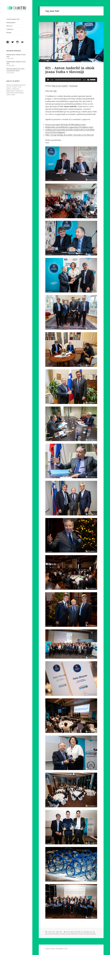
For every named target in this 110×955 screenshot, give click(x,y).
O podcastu (9, 29)
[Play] (48, 80)
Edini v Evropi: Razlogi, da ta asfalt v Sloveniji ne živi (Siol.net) (69, 135)
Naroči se (9, 26)
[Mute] (88, 80)
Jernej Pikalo (55, 934)
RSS (55, 91)
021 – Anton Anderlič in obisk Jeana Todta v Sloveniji (69, 70)
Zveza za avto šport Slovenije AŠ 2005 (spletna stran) (65, 124)
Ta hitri (60, 932)
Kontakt (8, 32)
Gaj (94, 932)
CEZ (82, 932)
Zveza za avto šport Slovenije (87, 934)
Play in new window (60, 86)
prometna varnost (64, 934)
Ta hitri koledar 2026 (12, 19)
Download (73, 86)
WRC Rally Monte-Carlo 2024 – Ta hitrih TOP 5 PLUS (15, 70)
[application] (71, 80)
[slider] (68, 79)
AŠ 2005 (77, 932)
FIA (91, 932)
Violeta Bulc (74, 934)
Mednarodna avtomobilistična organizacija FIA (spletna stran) (69, 127)
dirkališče (86, 932)
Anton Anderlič (70, 932)
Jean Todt (48, 934)
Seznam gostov (10, 22)
